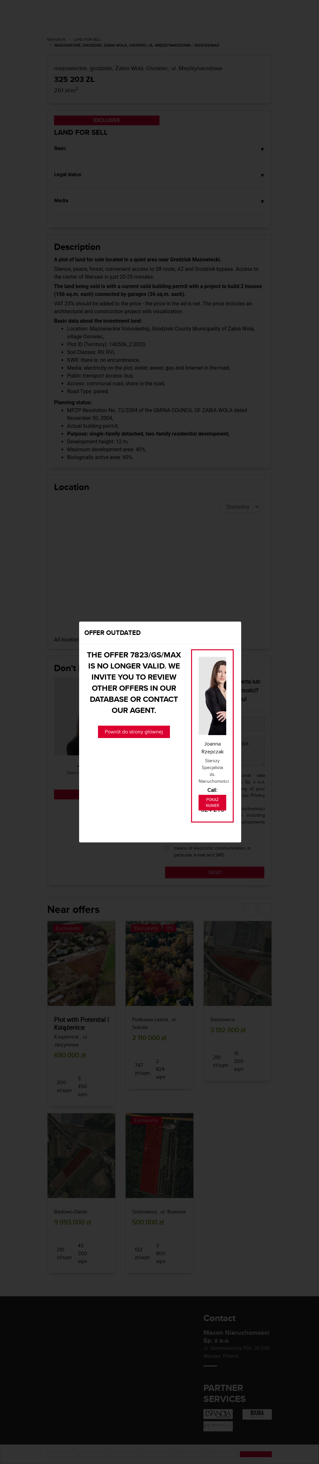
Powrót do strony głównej (134, 731)
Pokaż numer (212, 802)
